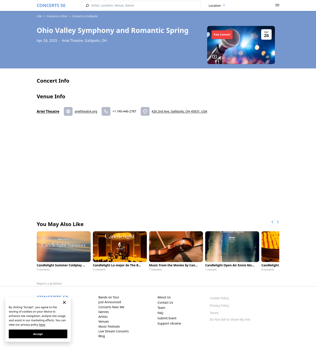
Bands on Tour (108, 297)
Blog (101, 336)
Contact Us (165, 302)
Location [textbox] (215, 5)
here (42, 325)
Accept (38, 334)
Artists (103, 317)
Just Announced (109, 302)
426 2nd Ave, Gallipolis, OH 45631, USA (179, 111)
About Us (164, 297)
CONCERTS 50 (51, 5)
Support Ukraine (169, 323)
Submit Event (167, 318)
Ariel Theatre (48, 111)
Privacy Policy (219, 305)
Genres (103, 312)
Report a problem (49, 283)
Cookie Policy (219, 298)
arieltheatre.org (86, 111)
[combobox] (217, 5)
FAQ (160, 313)
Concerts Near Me (111, 307)
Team (161, 308)
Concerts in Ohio (57, 16)
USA (39, 16)
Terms (214, 313)
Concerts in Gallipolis (85, 16)
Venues (103, 321)
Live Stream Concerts (113, 331)
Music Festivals (109, 326)
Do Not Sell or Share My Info (230, 319)
